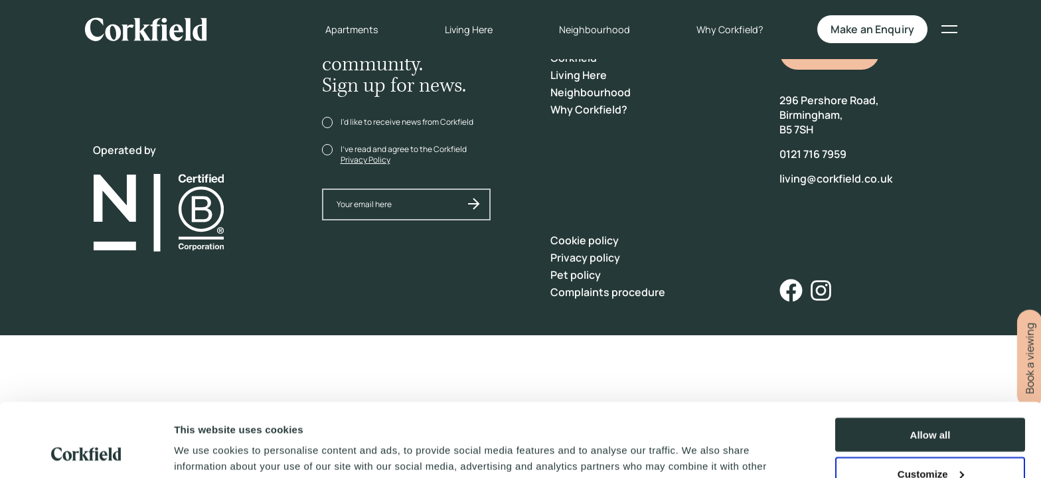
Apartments (342, 30)
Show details (205, 451)
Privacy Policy (365, 159)
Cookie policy (584, 240)
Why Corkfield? (720, 30)
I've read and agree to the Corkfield (404, 154)
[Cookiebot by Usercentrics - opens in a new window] (86, 452)
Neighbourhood (585, 30)
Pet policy (575, 275)
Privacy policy (585, 257)
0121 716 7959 (812, 154)
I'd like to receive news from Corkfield (407, 121)
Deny (930, 445)
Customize (931, 406)
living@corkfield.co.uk (835, 178)
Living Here (459, 30)
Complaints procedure (607, 292)
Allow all (930, 366)
